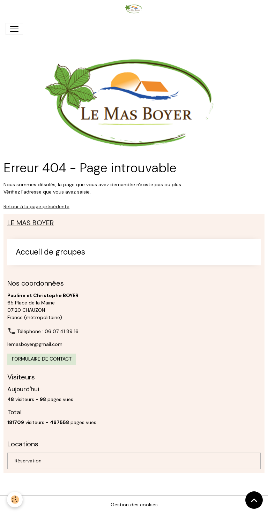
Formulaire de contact (42, 359)
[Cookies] (15, 499)
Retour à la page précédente (36, 206)
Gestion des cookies (134, 504)
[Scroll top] (254, 500)
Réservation (28, 461)
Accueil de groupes (50, 252)
